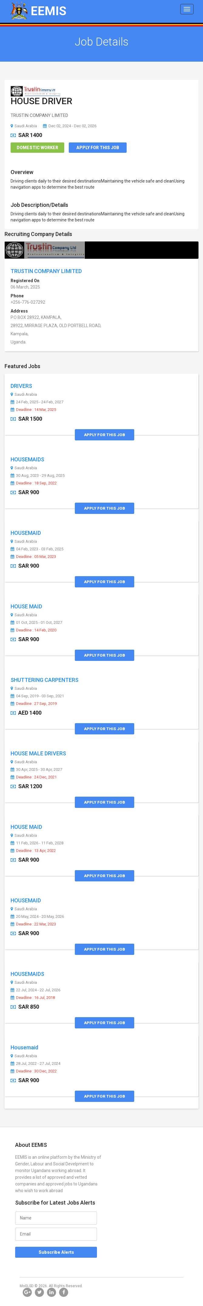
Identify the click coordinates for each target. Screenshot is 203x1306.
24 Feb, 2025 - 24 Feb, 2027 (37, 402)
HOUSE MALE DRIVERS (38, 753)
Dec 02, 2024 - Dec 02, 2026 (69, 126)
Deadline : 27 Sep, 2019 (34, 704)
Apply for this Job (97, 147)
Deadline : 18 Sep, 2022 (34, 483)
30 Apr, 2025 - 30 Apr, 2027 (36, 770)
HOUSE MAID (26, 606)
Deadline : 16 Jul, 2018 (33, 998)
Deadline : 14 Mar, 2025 (33, 410)
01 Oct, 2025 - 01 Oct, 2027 (36, 623)
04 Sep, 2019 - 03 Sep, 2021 (37, 696)
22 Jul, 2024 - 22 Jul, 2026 (35, 990)
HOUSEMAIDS (27, 459)
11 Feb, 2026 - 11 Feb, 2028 (37, 843)
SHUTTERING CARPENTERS (44, 680)
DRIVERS (21, 386)
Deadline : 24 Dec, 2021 (34, 777)
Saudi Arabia (24, 126)
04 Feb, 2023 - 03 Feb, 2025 (37, 549)
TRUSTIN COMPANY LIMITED (46, 271)
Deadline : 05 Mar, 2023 (33, 557)
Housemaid (24, 1047)
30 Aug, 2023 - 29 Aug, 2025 (38, 476)
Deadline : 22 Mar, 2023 (33, 924)
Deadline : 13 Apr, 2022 (33, 851)
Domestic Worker (37, 147)
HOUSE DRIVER (41, 101)
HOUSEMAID (26, 533)
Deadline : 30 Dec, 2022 (34, 1071)
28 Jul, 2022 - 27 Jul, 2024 (35, 1064)
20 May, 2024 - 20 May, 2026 (37, 917)
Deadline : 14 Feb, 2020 (33, 630)
